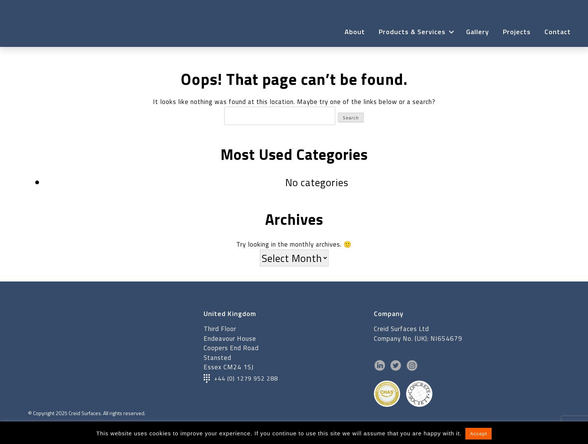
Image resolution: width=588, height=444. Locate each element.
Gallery (477, 32)
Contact (557, 32)
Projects (517, 32)
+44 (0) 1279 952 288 (246, 378)
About (355, 32)
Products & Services (412, 32)
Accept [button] (478, 433)
